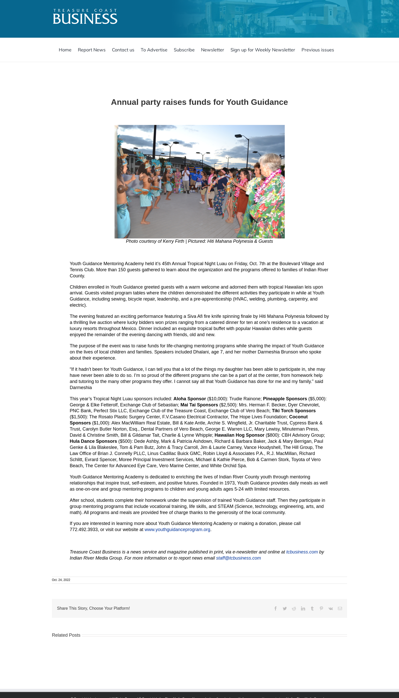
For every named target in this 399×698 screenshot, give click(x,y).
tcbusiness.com (302, 551)
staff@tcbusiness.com (238, 558)
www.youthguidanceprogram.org (177, 529)
